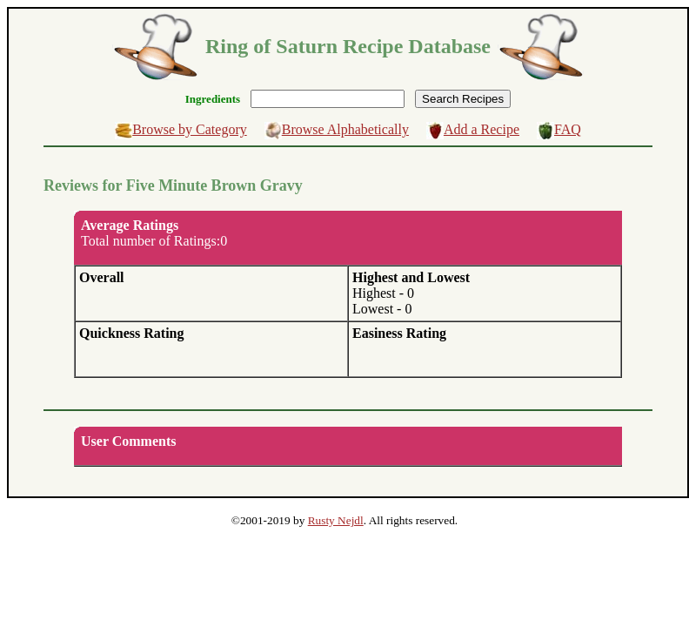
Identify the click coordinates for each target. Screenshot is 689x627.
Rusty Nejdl (336, 520)
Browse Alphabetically (345, 129)
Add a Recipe (481, 129)
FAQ (567, 129)
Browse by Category (189, 129)
